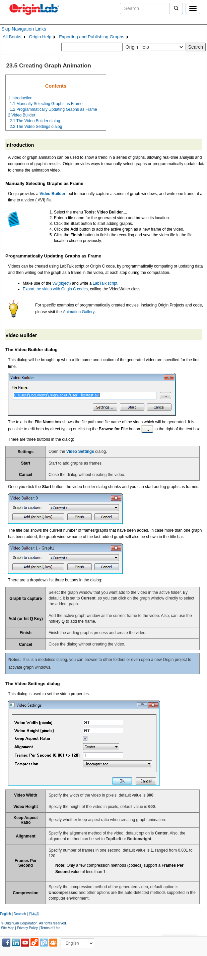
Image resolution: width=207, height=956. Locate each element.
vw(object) (62, 283)
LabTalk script (105, 283)
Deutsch (20, 914)
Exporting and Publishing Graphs (91, 36)
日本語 (34, 914)
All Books (12, 36)
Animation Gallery (79, 311)
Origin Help (40, 36)
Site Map (7, 928)
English (5, 914)
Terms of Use (50, 928)
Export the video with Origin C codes (55, 289)
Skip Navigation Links (23, 29)
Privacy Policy (27, 928)
